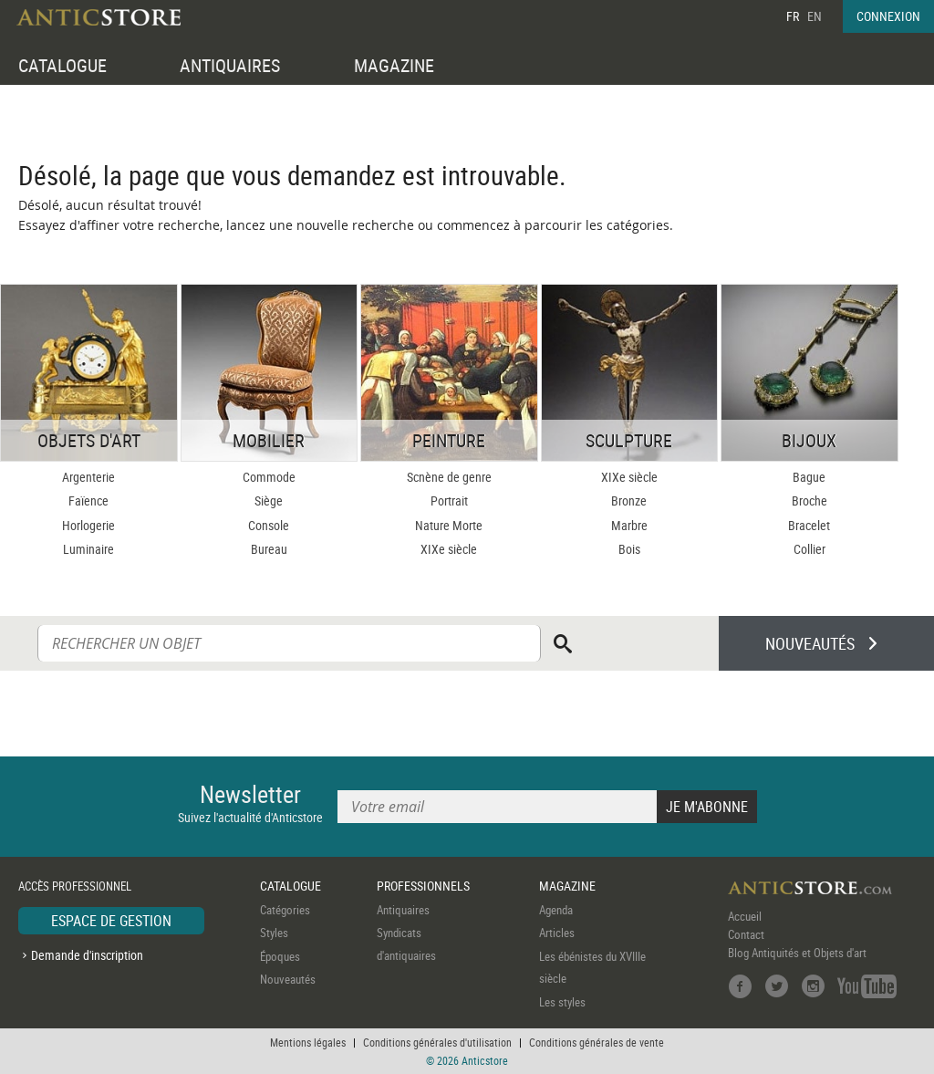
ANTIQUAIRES (230, 65)
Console (268, 525)
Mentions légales (308, 1042)
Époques (280, 956)
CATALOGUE (62, 65)
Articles (557, 932)
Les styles (562, 1002)
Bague (809, 476)
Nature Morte (449, 525)
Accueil (745, 916)
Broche (809, 500)
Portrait (449, 500)
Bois (629, 549)
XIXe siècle (448, 549)
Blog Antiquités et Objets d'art (797, 952)
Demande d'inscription (87, 955)
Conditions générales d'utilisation (437, 1042)
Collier (809, 549)
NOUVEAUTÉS (810, 643)
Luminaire (88, 549)
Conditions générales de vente (596, 1042)
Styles (274, 932)
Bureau (269, 549)
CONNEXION (888, 16)
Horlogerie (88, 525)
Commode (269, 476)
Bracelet (809, 525)
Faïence (88, 500)
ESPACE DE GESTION (111, 921)
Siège (268, 500)
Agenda (556, 910)
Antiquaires (403, 910)
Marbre (629, 525)
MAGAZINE (394, 65)
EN (814, 16)
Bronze (629, 500)
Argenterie (88, 476)
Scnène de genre (449, 476)
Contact (746, 934)
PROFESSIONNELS (423, 885)
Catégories (285, 910)
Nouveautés (288, 979)
